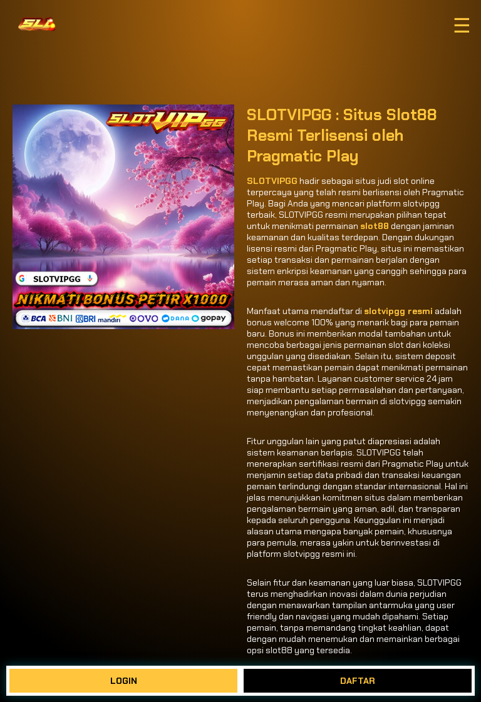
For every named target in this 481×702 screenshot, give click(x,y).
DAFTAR (357, 680)
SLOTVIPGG (272, 180)
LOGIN (123, 680)
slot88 (374, 225)
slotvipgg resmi (398, 311)
